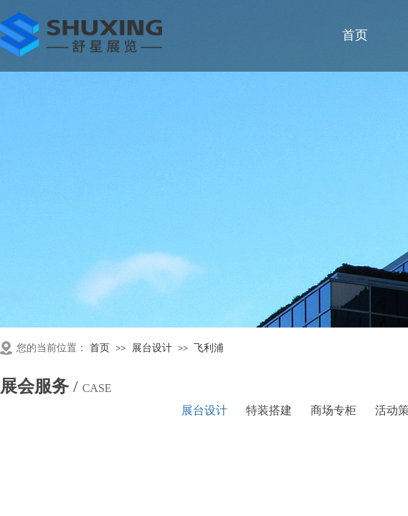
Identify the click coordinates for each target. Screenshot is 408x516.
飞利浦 (209, 348)
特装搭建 (269, 410)
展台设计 (152, 348)
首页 (100, 348)
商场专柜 (333, 410)
